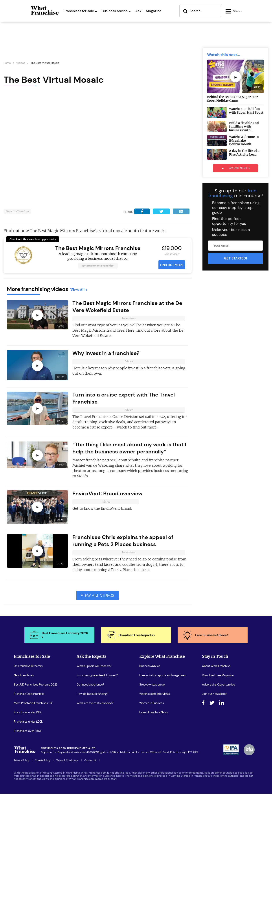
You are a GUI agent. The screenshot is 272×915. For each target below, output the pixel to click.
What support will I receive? (94, 667)
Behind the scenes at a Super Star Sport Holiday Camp (232, 99)
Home (7, 64)
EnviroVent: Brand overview (107, 494)
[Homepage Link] (44, 14)
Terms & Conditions (67, 761)
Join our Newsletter (214, 695)
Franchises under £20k (28, 722)
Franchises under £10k (28, 713)
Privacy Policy (21, 761)
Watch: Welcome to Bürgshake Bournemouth (244, 141)
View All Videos (97, 596)
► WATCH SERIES (235, 169)
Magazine (153, 10)
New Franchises (24, 676)
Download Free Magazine (217, 676)
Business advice (116, 10)
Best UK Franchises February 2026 (35, 685)
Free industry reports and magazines (162, 676)
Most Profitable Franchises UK (33, 704)
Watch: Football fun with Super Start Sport (246, 112)
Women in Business (151, 704)
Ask (138, 10)
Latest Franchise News (153, 713)
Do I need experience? (90, 685)
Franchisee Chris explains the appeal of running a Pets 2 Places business (122, 542)
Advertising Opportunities (218, 685)
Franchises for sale (80, 10)
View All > (79, 290)
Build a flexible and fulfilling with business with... (244, 127)
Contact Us (90, 761)
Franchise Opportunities (29, 695)
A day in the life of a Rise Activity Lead (244, 153)
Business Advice (149, 667)
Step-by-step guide (152, 685)
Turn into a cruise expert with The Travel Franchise (123, 399)
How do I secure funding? (92, 695)
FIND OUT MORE (172, 266)
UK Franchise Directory (28, 667)
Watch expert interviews (154, 695)
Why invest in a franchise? (106, 354)
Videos (20, 64)
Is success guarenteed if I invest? (97, 676)
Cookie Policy (42, 761)
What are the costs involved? (95, 704)
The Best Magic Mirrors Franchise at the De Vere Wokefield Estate (127, 307)
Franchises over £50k (27, 732)
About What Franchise (216, 667)
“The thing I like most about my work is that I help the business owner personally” (129, 449)
